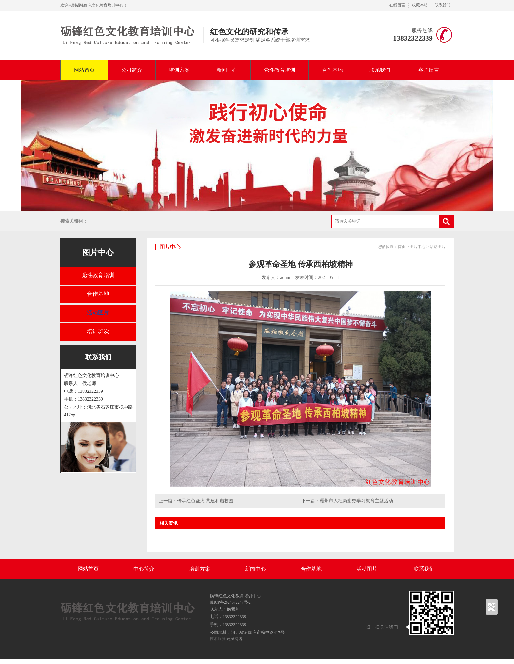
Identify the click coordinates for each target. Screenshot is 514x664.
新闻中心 (226, 70)
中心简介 (143, 569)
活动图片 (98, 313)
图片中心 (98, 252)
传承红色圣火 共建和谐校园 (205, 500)
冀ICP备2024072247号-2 (230, 602)
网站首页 (84, 70)
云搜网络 (234, 638)
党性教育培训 (279, 70)
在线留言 (397, 5)
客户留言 (428, 70)
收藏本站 (420, 5)
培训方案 (179, 70)
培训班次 (98, 331)
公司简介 (131, 70)
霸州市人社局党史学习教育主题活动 (356, 500)
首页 (401, 246)
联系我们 (442, 5)
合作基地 (332, 70)
